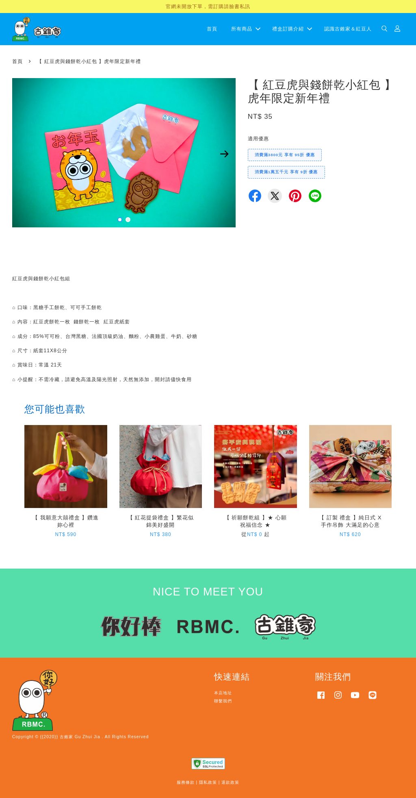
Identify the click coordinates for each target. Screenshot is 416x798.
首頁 (212, 29)
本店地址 (223, 693)
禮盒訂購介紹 (292, 29)
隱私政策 (208, 782)
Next (224, 154)
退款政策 (230, 782)
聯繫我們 (223, 701)
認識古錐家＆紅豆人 (348, 29)
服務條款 (186, 782)
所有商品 (245, 29)
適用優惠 (258, 139)
